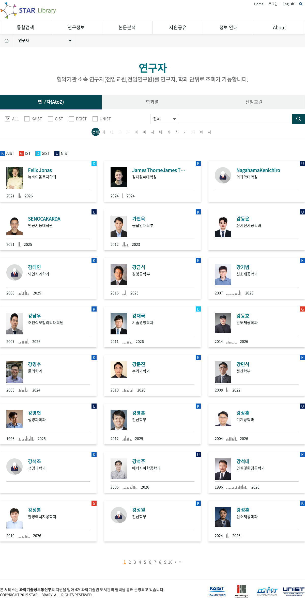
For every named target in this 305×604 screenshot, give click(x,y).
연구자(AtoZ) (51, 101)
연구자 (45, 40)
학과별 (152, 101)
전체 (95, 131)
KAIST (33, 118)
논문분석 (127, 27)
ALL (12, 118)
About (279, 27)
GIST (55, 118)
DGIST (78, 118)
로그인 (273, 4)
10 (170, 561)
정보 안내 (228, 27)
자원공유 (178, 27)
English (288, 4)
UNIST (102, 118)
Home (258, 4)
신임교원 (254, 101)
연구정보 (76, 27)
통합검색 (25, 27)
